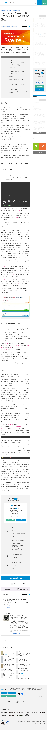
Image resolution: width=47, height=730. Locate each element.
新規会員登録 (10, 519)
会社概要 (37, 721)
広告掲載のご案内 (38, 696)
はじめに (11, 60)
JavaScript (3, 26)
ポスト (24, 26)
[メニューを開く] (2, 2)
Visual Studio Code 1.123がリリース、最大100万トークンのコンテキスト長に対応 (24, 659)
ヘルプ (18, 721)
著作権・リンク (22, 721)
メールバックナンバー (16, 516)
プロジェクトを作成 (13, 73)
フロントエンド (14, 26)
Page (4, 75)
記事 (9, 701)
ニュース (3, 701)
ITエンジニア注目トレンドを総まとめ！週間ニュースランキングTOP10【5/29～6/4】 (39, 105)
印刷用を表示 (4, 594)
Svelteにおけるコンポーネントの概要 (17, 62)
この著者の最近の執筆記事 (15, 633)
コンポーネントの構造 (14, 64)
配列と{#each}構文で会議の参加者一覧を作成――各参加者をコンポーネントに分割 (18, 556)
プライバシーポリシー (38, 723)
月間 (42, 16)
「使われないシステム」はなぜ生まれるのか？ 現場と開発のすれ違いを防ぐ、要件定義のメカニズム (39, 128)
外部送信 (44, 723)
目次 (22, 57)
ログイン (21, 519)
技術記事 (8, 26)
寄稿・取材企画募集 (38, 693)
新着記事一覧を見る (39, 132)
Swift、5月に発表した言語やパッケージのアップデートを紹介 (23, 672)
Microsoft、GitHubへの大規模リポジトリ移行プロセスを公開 (8, 653)
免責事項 (33, 721)
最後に (11, 94)
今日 (36, 16)
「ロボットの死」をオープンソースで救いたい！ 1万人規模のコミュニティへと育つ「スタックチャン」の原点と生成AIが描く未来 (8, 659)
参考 (10, 95)
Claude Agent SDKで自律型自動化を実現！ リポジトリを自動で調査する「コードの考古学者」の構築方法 (39, 122)
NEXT (24, 583)
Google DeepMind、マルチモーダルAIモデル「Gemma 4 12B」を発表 (8, 665)
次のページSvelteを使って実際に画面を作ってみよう (16, 578)
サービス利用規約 (43, 721)
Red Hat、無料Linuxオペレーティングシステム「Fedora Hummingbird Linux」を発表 (23, 677)
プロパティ (12, 67)
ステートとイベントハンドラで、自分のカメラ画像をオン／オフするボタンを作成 (19, 549)
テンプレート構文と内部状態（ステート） (18, 65)
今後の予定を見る (39, 152)
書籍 (23, 701)
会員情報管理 (28, 721)
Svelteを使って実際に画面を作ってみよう (17, 71)
